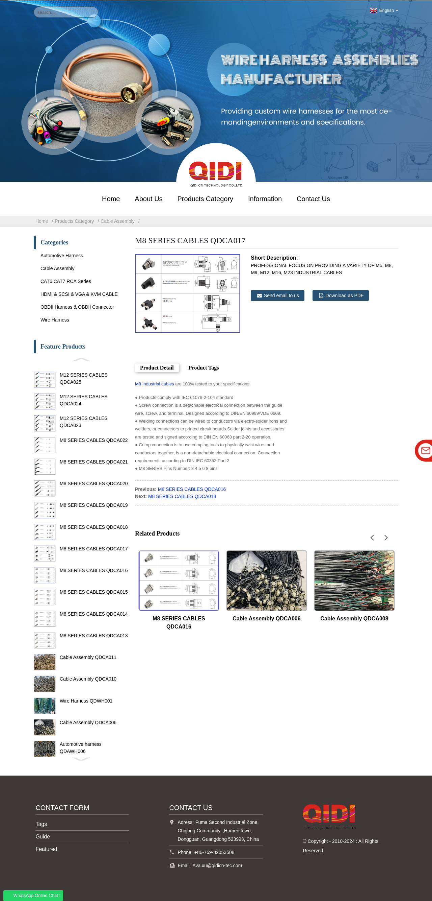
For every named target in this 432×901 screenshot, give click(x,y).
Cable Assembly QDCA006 (88, 722)
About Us (148, 198)
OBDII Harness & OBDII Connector (77, 306)
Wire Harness (54, 319)
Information (265, 198)
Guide (42, 836)
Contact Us (313, 198)
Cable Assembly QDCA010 (88, 678)
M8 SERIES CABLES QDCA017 (94, 548)
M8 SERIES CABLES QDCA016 (94, 570)
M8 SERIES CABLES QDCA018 (94, 526)
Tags (41, 824)
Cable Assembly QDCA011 (88, 657)
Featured (46, 849)
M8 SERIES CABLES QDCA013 (94, 635)
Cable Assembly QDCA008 (354, 618)
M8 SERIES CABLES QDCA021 (94, 461)
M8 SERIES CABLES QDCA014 (94, 613)
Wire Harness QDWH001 (86, 700)
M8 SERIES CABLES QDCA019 (94, 504)
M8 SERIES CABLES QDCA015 (94, 591)
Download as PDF (345, 295)
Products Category (205, 198)
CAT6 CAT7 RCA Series (65, 281)
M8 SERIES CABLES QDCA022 (94, 439)
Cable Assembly (117, 220)
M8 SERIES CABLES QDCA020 (94, 483)
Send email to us (281, 295)
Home (111, 198)
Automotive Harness (61, 255)
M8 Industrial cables (154, 383)
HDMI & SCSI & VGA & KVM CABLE (79, 294)
